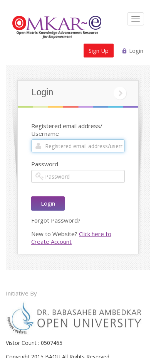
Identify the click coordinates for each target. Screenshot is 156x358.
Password (44, 164)
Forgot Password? (56, 220)
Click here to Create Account (71, 237)
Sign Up (99, 50)
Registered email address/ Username (66, 129)
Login (136, 50)
